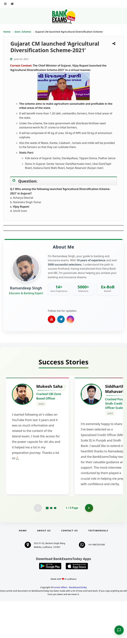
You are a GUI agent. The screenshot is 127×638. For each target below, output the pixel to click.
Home (7, 31)
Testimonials (98, 567)
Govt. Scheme (23, 31)
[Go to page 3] (55, 544)
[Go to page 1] (47, 544)
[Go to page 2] (51, 544)
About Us (44, 567)
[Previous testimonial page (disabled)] (38, 544)
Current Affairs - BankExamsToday (69, 623)
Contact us (69, 567)
